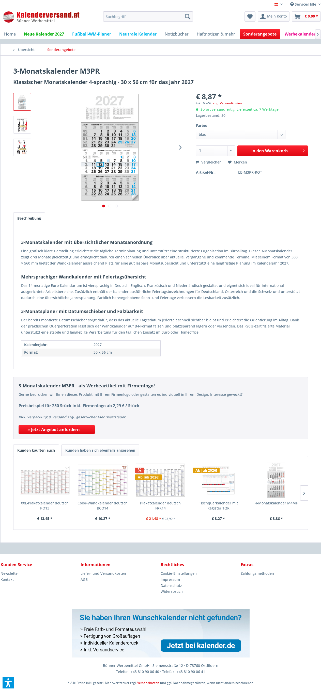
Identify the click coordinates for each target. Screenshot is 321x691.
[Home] (10, 34)
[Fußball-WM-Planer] (92, 34)
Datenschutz (171, 585)
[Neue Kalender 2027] (44, 34)
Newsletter (10, 573)
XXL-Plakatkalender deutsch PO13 (45, 506)
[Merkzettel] (249, 16)
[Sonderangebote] (260, 34)
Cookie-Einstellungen (179, 573)
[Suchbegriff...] (148, 16)
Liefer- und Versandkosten (103, 573)
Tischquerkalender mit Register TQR (218, 506)
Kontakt (7, 579)
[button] (8, 682)
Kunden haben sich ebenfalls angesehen (100, 450)
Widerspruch (172, 591)
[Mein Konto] (273, 16)
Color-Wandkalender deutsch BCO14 (103, 506)
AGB (84, 579)
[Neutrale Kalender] (138, 34)
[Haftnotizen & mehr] (216, 34)
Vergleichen (209, 162)
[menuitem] (148, 16)
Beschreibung (29, 218)
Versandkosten (148, 683)
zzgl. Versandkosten (227, 103)
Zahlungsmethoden (257, 573)
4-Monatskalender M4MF (276, 503)
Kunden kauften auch (36, 450)
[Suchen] (187, 16)
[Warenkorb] (306, 16)
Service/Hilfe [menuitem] (303, 4)
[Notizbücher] (176, 34)
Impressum (170, 579)
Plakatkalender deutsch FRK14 (160, 506)
